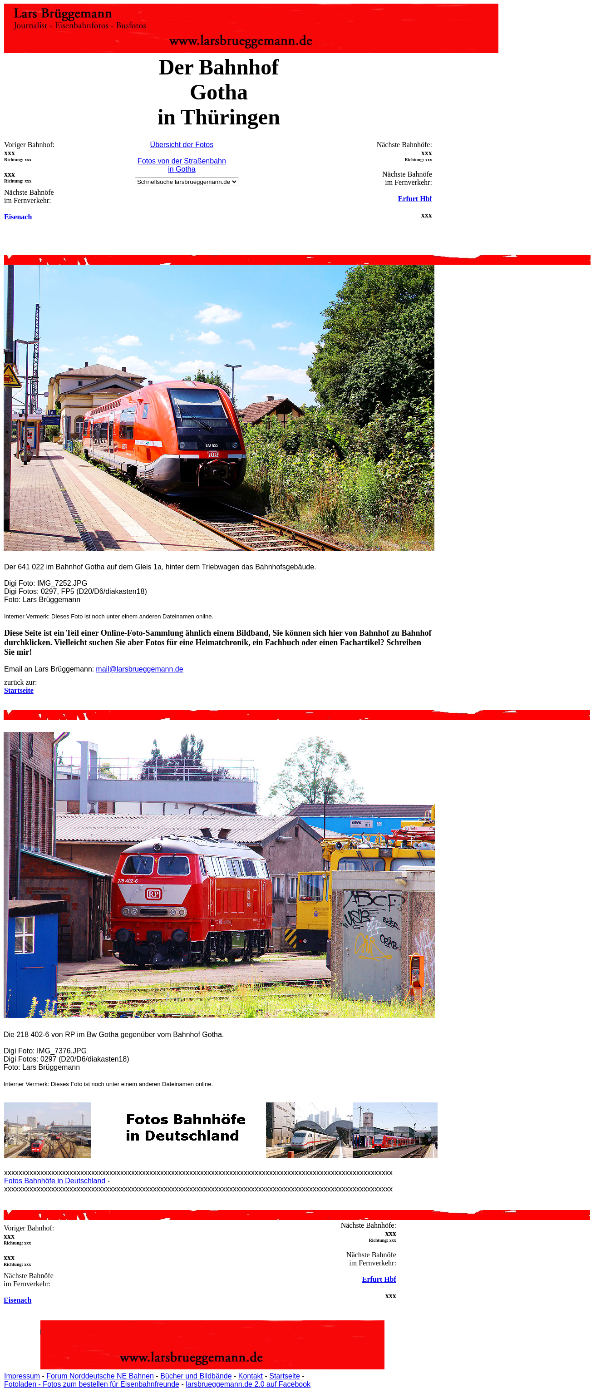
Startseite (284, 1376)
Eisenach (18, 217)
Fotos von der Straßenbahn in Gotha (182, 165)
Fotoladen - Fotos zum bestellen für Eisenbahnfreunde (91, 1384)
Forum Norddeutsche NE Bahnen (100, 1376)
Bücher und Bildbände (195, 1376)
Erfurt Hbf (415, 199)
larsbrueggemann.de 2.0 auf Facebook (248, 1384)
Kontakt (250, 1376)
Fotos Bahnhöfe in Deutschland (54, 1181)
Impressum (22, 1376)
